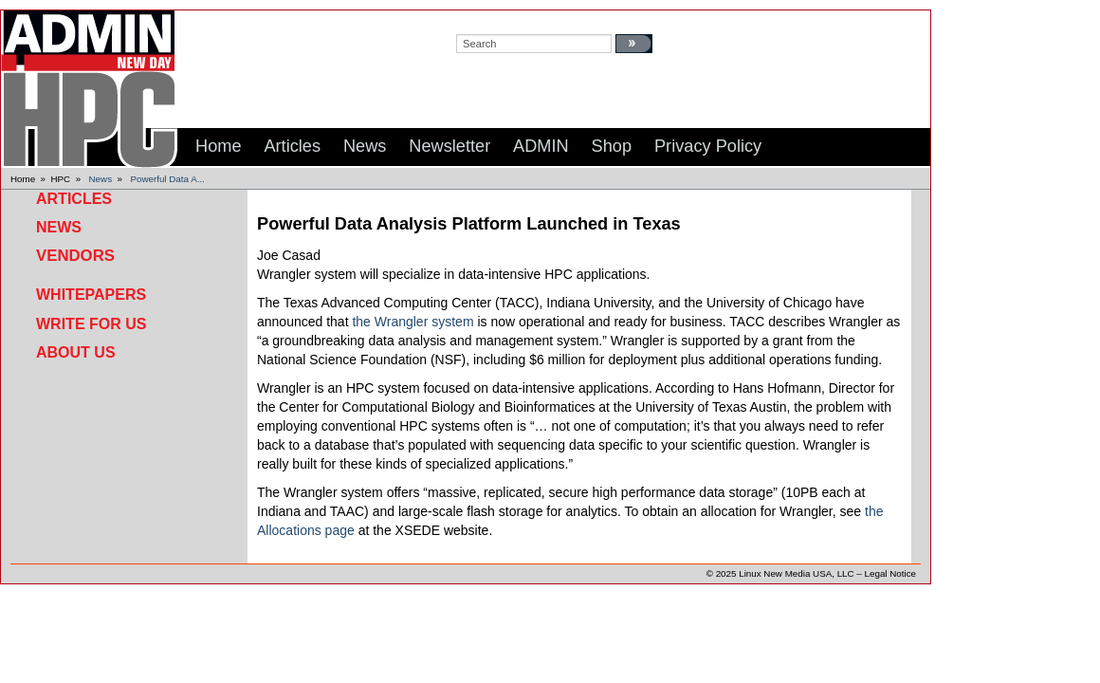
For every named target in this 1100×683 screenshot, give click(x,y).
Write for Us (91, 324)
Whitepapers (91, 294)
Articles (74, 199)
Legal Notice (890, 573)
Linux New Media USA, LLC (796, 573)
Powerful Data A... (167, 179)
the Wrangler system (412, 321)
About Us (76, 352)
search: (474, 20)
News (101, 179)
